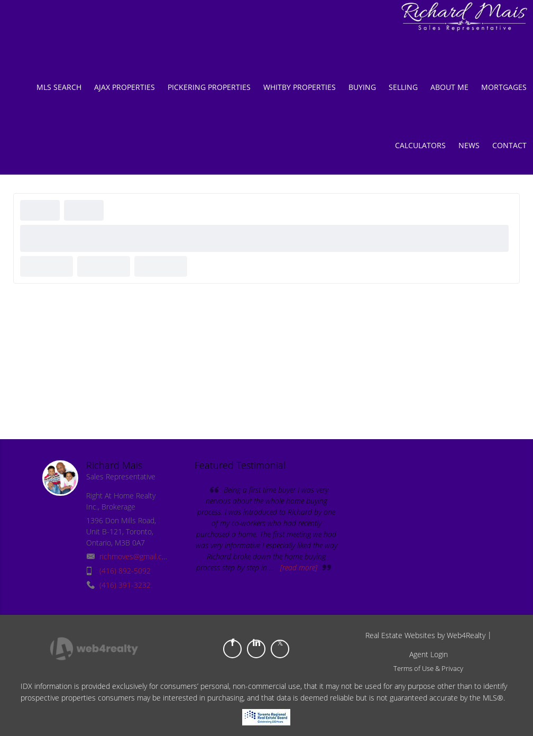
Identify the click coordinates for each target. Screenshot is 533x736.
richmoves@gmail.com (135, 556)
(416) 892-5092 (125, 571)
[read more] (298, 567)
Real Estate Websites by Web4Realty (425, 635)
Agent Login (428, 654)
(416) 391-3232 (125, 585)
